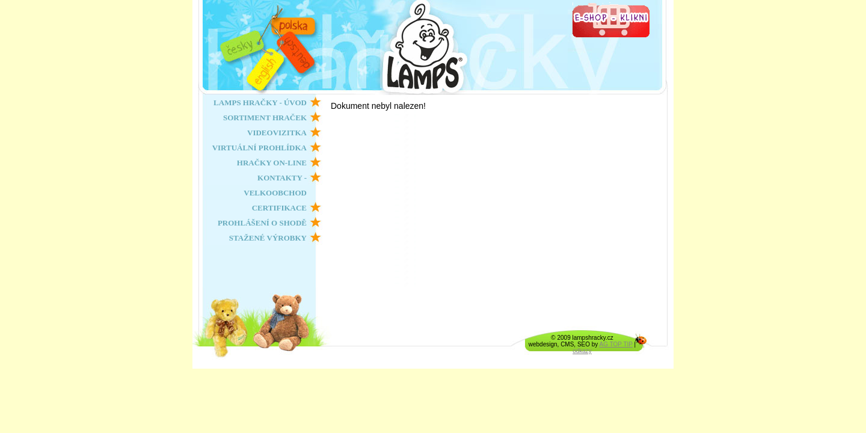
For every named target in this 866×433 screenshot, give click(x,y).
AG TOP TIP (616, 344)
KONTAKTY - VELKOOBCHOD (275, 185)
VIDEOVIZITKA (277, 132)
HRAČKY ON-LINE (272, 162)
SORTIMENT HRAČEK (265, 117)
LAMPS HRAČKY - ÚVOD (260, 102)
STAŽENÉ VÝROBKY (268, 237)
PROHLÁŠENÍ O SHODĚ (262, 222)
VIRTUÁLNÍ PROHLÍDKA (259, 147)
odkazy (582, 351)
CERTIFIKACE (279, 207)
